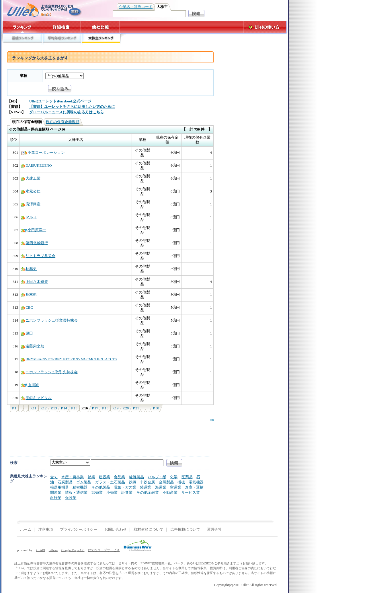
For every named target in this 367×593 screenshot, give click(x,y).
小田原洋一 (33, 230)
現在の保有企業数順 (62, 122)
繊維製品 (136, 477)
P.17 (95, 408)
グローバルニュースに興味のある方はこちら (66, 112)
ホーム (25, 530)
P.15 (74, 408)
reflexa (53, 550)
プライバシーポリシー (78, 530)
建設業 (104, 477)
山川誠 (30, 385)
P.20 (126, 408)
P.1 (14, 408)
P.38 (156, 408)
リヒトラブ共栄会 (38, 256)
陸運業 (145, 487)
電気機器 (196, 482)
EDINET (205, 563)
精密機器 (80, 487)
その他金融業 (147, 492)
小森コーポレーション (43, 153)
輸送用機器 (59, 487)
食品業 (119, 477)
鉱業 (91, 477)
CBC (27, 308)
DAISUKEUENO (36, 166)
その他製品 (100, 487)
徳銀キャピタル (36, 398)
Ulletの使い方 (265, 27)
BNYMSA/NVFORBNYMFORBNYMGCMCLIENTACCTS (69, 359)
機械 (181, 482)
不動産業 (170, 492)
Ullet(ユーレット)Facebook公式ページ (60, 101)
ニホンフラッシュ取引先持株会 (49, 372)
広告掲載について (185, 530)
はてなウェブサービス (104, 550)
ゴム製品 (83, 482)
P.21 (136, 408)
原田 (27, 333)
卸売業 (97, 492)
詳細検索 (61, 27)
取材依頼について (148, 530)
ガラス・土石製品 (110, 482)
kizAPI (40, 550)
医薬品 (187, 477)
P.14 (64, 408)
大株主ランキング (101, 40)
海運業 (160, 487)
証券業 (126, 492)
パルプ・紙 (157, 477)
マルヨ (29, 217)
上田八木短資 (34, 282)
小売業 (112, 492)
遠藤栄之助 (32, 346)
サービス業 (190, 492)
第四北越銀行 (34, 243)
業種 (23, 76)
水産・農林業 (72, 477)
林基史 (29, 269)
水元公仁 (30, 191)
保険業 (70, 497)
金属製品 (166, 482)
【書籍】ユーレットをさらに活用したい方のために (72, 107)
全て (54, 477)
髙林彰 (29, 295)
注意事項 (45, 530)
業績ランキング (22, 40)
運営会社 (214, 530)
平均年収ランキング (61, 40)
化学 (173, 477)
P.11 (33, 408)
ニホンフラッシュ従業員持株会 (49, 320)
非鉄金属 (147, 482)
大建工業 (30, 178)
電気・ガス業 (125, 487)
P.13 (54, 408)
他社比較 (100, 27)
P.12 (43, 408)
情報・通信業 (76, 492)
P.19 (115, 408)
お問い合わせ (115, 530)
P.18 (105, 408)
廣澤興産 (30, 204)
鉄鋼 (132, 482)
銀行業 (55, 497)
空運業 (175, 487)
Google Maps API (73, 550)
